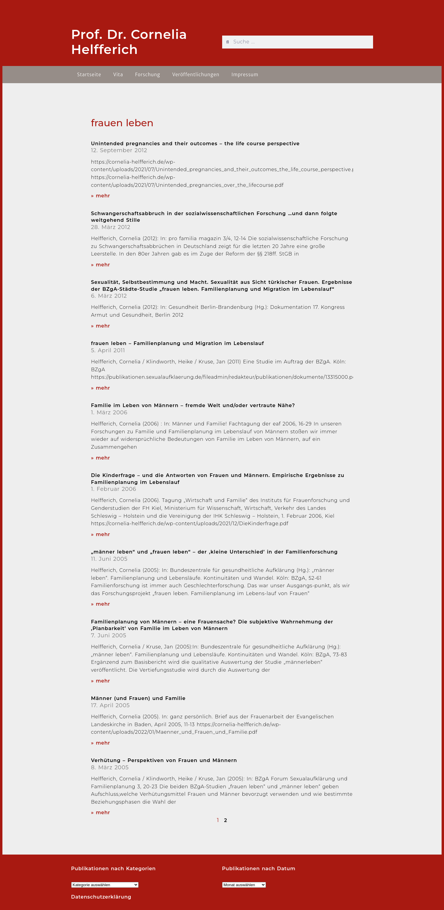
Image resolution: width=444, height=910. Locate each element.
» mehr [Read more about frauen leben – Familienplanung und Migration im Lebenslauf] (100, 388)
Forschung (147, 74)
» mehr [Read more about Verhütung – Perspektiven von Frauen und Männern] (100, 812)
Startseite (89, 74)
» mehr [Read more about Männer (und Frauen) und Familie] (100, 743)
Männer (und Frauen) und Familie (138, 698)
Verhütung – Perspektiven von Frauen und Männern (164, 760)
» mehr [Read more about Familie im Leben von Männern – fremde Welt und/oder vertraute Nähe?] (100, 458)
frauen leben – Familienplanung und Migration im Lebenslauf (177, 343)
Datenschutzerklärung (101, 897)
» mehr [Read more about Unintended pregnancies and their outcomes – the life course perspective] (100, 196)
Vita (118, 74)
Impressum (245, 74)
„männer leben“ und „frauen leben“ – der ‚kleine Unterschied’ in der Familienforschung (214, 552)
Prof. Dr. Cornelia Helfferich (129, 42)
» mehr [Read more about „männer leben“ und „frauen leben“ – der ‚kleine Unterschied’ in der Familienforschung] (100, 604)
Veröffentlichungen (195, 74)
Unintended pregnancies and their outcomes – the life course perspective (195, 143)
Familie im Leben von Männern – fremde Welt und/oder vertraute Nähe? (193, 405)
